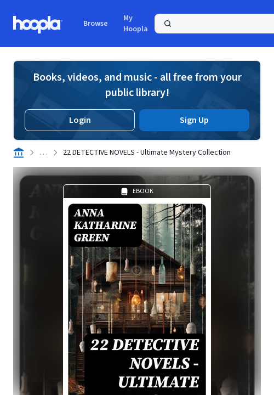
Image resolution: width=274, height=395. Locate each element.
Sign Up (194, 120)
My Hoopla (135, 24)
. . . (43, 152)
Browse (95, 23)
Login (80, 120)
